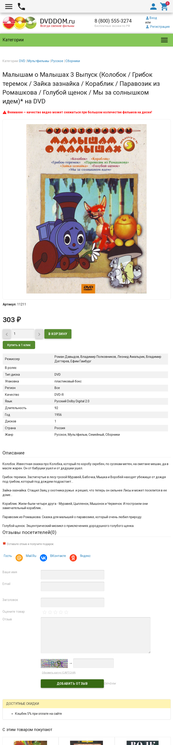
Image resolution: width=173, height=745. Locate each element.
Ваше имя (9, 572)
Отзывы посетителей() (29, 532)
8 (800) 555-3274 (113, 21)
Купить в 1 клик (19, 345)
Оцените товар (13, 611)
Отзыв (7, 619)
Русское (57, 61)
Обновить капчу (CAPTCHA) (59, 672)
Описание (13, 453)
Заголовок (10, 600)
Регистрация (157, 26)
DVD (22, 61)
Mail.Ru (30, 556)
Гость (8, 556)
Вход (151, 18)
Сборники (73, 61)
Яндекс (85, 556)
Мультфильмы (38, 61)
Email (6, 584)
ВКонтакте (57, 556)
